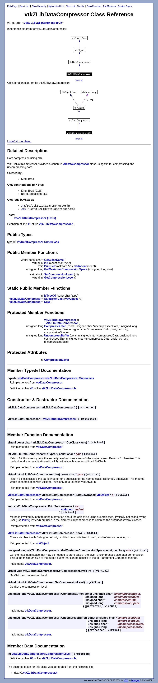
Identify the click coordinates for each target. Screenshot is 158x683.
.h (22, 205)
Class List (70, 6)
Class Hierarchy (39, 6)
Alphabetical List (56, 6)
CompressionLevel (56, 359)
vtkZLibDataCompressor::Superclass (69, 378)
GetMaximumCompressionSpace (65, 269)
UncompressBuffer (56, 335)
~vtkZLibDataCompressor (61, 323)
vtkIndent (80, 266)
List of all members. (19, 141)
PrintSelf (49, 266)
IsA (46, 263)
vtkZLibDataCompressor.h (43, 23)
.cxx (24, 208)
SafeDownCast (53, 298)
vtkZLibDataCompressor (26, 298)
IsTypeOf (50, 295)
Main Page (12, 6)
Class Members (93, 6)
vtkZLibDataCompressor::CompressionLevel (41, 653)
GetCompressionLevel (58, 277)
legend (79, 80)
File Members (109, 6)
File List (80, 6)
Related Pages (125, 6)
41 (29, 224)
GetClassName (54, 259)
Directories (24, 6)
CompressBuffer (55, 326)
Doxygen (135, 680)
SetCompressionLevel (58, 274)
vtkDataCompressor (76, 164)
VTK (126, 680)
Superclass (51, 242)
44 (31, 388)
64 (31, 658)
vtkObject (71, 298)
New (47, 301)
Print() (26, 520)
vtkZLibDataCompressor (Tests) (35, 218)
